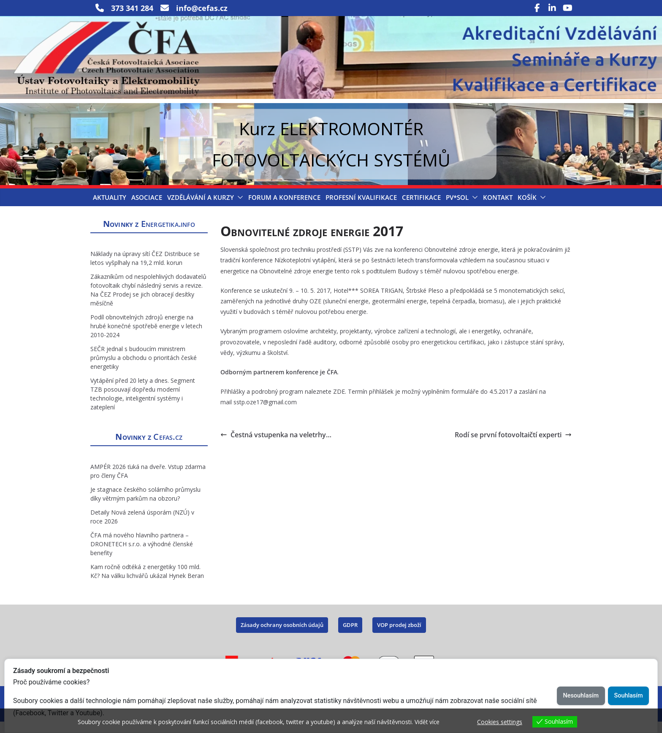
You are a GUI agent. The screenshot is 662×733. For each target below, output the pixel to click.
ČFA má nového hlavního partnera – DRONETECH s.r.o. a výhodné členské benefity (141, 555)
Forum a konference (284, 208)
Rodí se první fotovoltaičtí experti (513, 445)
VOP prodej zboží (399, 636)
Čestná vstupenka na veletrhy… (275, 445)
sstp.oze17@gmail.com (265, 413)
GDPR (350, 636)
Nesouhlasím (580, 695)
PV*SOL (457, 208)
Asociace (146, 208)
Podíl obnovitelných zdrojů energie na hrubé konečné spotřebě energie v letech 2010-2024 (146, 337)
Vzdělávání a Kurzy (200, 208)
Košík (527, 208)
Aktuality (109, 208)
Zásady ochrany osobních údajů (282, 636)
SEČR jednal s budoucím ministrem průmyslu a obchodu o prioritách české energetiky (143, 368)
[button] (238, 208)
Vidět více (427, 722)
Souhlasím (628, 695)
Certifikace (421, 208)
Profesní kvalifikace (361, 208)
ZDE (339, 403)
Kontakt (498, 208)
